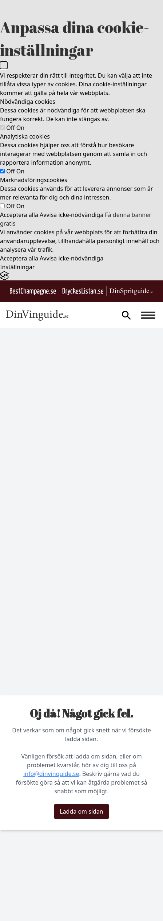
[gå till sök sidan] (126, 315)
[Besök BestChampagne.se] (33, 291)
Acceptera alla (19, 215)
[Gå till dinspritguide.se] (131, 291)
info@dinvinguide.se (51, 774)
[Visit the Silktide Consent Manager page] (81, 275)
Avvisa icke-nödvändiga (71, 215)
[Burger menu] (148, 315)
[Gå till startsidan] (37, 315)
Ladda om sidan (81, 811)
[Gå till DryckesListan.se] (82, 291)
